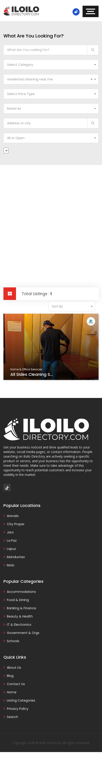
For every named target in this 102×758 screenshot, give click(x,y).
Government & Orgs (23, 633)
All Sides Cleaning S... (32, 374)
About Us (14, 667)
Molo (10, 565)
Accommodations (21, 591)
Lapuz (11, 548)
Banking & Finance (21, 608)
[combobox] (51, 65)
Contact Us (16, 684)
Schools (13, 641)
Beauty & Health (20, 616)
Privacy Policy (17, 708)
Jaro (10, 532)
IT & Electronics (19, 624)
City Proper (15, 524)
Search (12, 717)
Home (11, 692)
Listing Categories (21, 700)
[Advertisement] (51, 218)
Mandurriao (16, 557)
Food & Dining (18, 600)
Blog (10, 675)
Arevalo (13, 516)
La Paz (12, 540)
